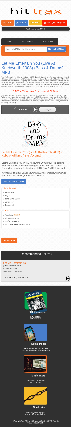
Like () (47, 109)
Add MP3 (22, 277)
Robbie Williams (10, 269)
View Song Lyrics (12, 218)
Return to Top (9, 240)
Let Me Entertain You (15, 264)
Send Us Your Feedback (14, 182)
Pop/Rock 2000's (12, 221)
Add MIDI (9, 277)
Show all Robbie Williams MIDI (17, 224)
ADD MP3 (23, 109)
